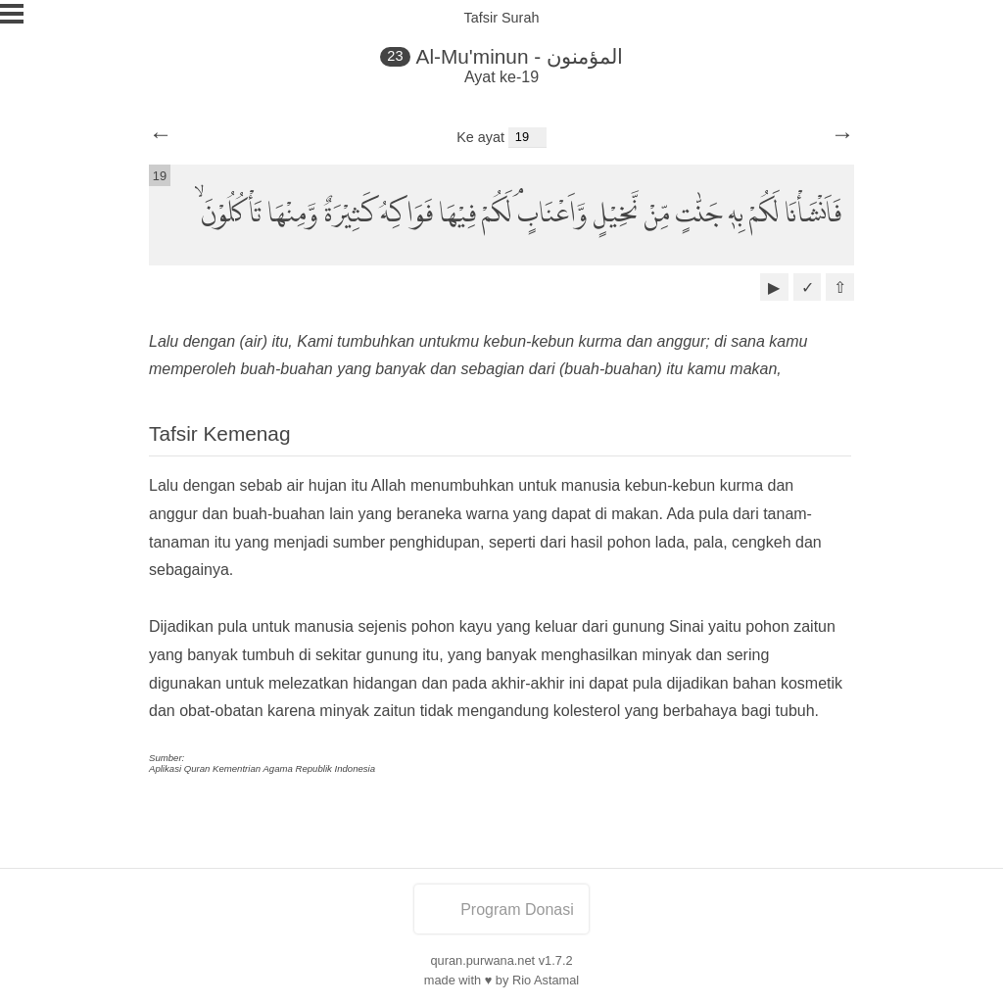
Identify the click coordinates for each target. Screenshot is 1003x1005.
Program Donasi (501, 909)
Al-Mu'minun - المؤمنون (519, 56)
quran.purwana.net (482, 960)
